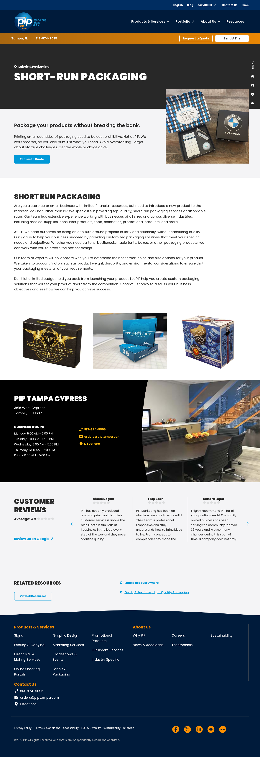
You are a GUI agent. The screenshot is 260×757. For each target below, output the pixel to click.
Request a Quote (196, 38)
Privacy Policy (23, 728)
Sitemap (128, 728)
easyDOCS (205, 5)
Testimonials (182, 645)
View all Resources (33, 596)
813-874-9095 (47, 38)
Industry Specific (105, 659)
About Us (208, 21)
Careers (178, 635)
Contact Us (229, 5)
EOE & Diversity (91, 728)
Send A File (232, 38)
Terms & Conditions (47, 728)
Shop (245, 5)
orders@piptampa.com (99, 436)
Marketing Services (68, 645)
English (178, 5)
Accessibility (71, 728)
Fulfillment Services (107, 650)
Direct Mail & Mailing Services (27, 657)
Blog (190, 5)
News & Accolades (148, 645)
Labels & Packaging (34, 66)
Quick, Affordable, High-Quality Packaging (156, 592)
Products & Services (148, 21)
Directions (89, 443)
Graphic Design (65, 635)
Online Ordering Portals (27, 672)
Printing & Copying (29, 645)
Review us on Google (31, 538)
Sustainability (221, 635)
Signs (18, 635)
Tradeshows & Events (65, 657)
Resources (235, 21)
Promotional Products (102, 638)
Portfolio (183, 21)
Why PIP (139, 635)
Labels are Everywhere (141, 583)
